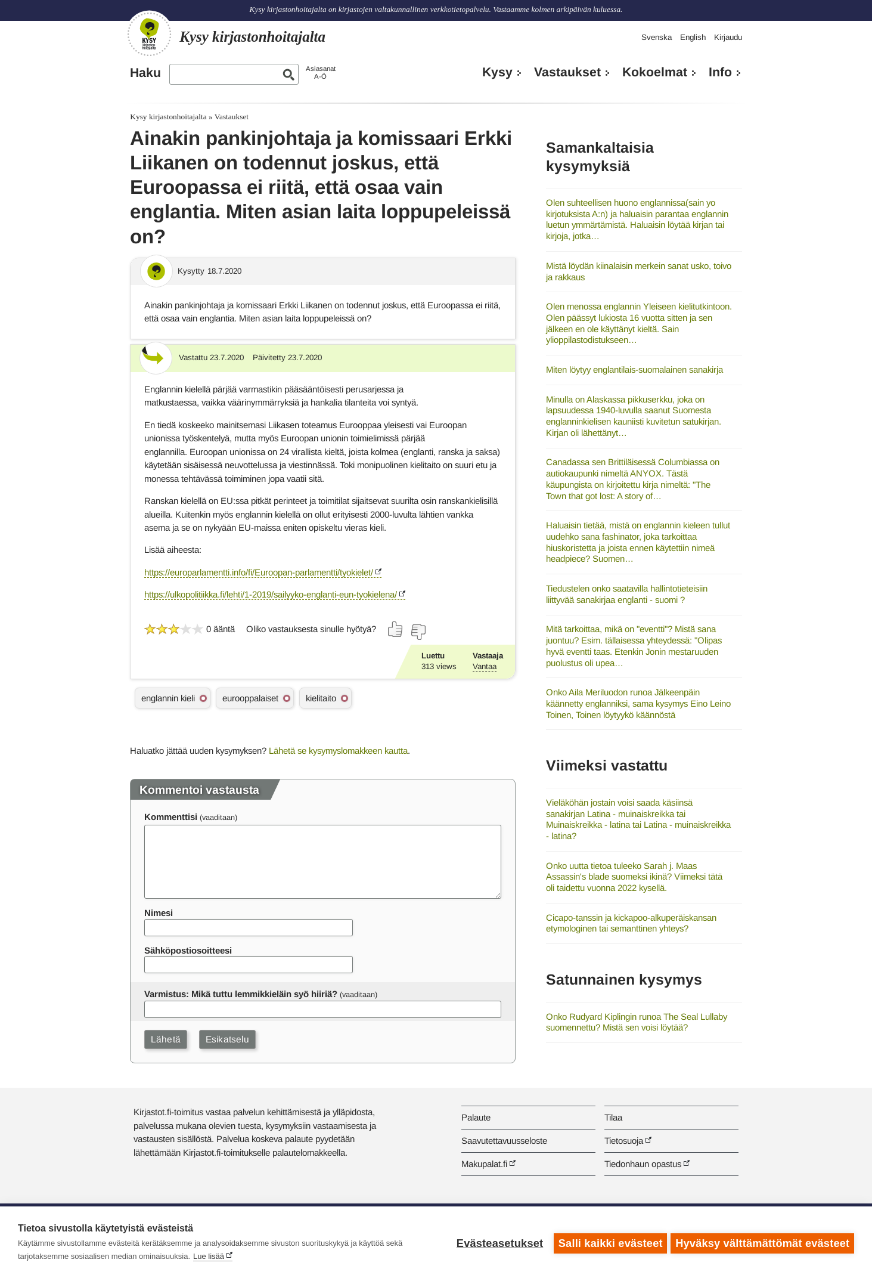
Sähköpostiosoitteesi (188, 950)
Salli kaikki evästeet (608, 1242)
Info (720, 72)
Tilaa (613, 1117)
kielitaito (321, 698)
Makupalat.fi (484, 1164)
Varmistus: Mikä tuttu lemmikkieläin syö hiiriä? (240, 994)
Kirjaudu (728, 37)
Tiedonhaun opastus (642, 1164)
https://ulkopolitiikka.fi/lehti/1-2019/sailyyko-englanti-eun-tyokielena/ (270, 594)
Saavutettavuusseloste (504, 1140)
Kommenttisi (170, 817)
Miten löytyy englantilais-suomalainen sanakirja (634, 369)
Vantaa (484, 666)
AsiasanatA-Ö (321, 72)
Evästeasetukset (497, 1242)
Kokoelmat (654, 72)
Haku (145, 73)
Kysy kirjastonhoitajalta (168, 116)
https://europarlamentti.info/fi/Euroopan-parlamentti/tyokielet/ (258, 572)
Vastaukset (567, 72)
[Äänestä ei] (418, 632)
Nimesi (158, 913)
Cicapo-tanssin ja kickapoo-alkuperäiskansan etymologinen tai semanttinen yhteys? (631, 923)
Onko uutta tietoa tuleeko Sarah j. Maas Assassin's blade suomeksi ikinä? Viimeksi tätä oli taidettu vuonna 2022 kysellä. (634, 877)
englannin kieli (168, 698)
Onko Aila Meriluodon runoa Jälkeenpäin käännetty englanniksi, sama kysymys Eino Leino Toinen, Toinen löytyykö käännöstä (638, 703)
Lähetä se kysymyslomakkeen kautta (338, 750)
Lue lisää (208, 1256)
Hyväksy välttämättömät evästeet (762, 1242)
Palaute (476, 1117)
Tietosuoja (623, 1140)
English (693, 37)
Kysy (497, 72)
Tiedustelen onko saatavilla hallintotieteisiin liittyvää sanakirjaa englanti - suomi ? (626, 594)
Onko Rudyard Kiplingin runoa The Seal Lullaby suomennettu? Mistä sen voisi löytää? (636, 1022)
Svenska (656, 37)
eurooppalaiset (250, 698)
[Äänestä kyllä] (396, 629)
